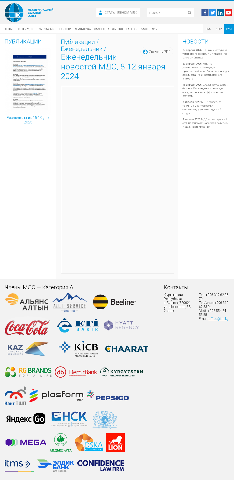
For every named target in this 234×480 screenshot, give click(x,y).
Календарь (149, 29)
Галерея (131, 29)
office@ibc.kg (218, 319)
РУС (229, 29)
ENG (208, 29)
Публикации (46, 29)
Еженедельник (81, 48)
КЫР (219, 29)
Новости (64, 29)
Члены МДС (25, 29)
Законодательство (108, 29)
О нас (9, 29)
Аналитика (82, 29)
